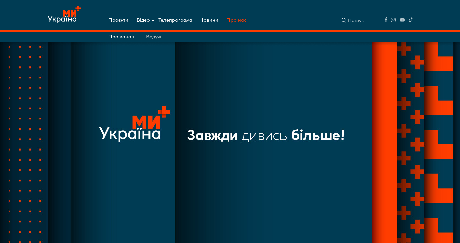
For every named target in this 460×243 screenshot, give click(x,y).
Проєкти (118, 20)
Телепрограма (175, 20)
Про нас (236, 20)
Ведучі (153, 36)
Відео (143, 20)
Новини (208, 20)
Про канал (121, 36)
